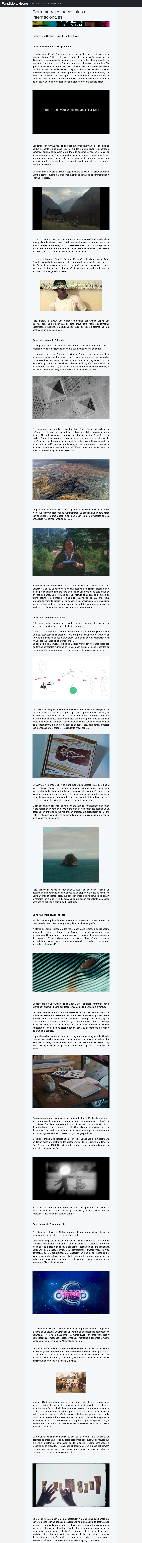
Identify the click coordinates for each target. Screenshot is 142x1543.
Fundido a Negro (15, 3)
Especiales (56, 3)
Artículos (35, 3)
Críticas (45, 3)
